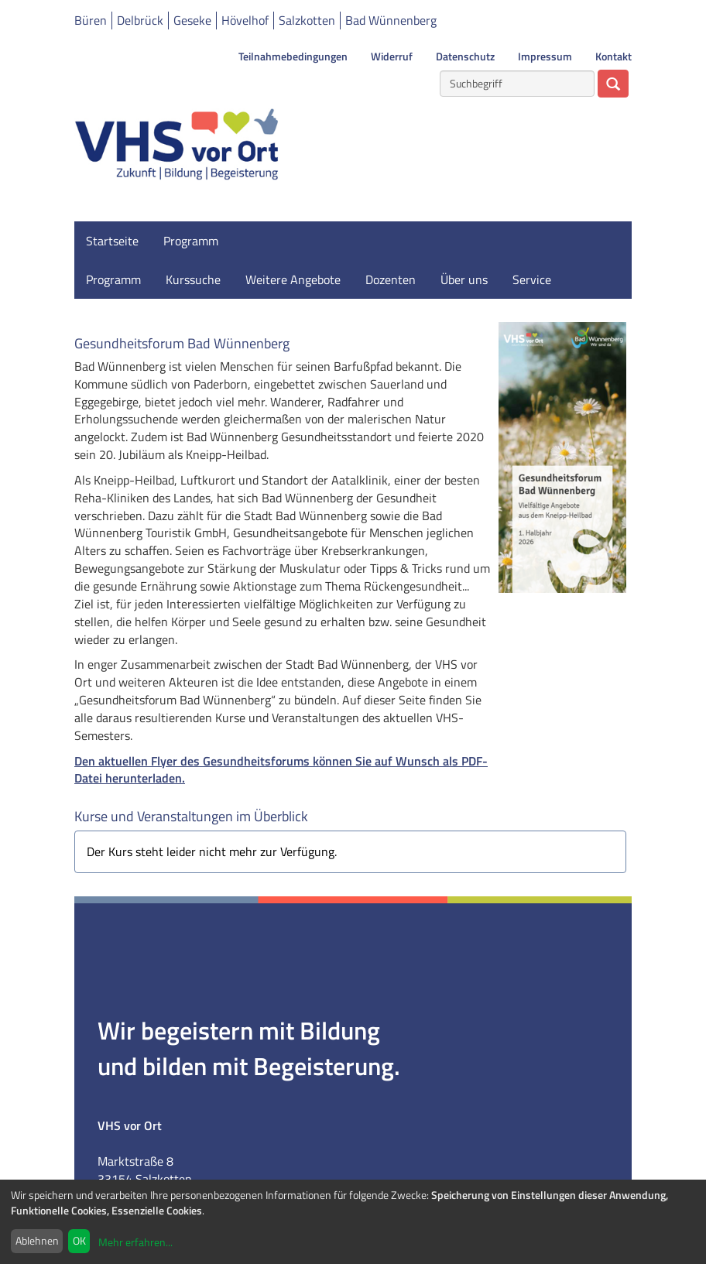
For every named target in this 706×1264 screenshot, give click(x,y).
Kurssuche (193, 279)
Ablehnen (37, 1240)
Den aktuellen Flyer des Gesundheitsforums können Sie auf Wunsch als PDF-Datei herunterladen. (281, 770)
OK (79, 1240)
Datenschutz (465, 56)
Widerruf (392, 56)
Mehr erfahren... (135, 1242)
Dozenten (390, 279)
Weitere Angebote (293, 279)
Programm (190, 240)
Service (531, 279)
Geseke (192, 20)
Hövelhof (245, 20)
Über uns (464, 279)
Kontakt (613, 56)
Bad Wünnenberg (391, 20)
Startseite (112, 240)
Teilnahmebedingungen (293, 56)
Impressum (545, 56)
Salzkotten (307, 20)
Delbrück (140, 20)
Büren (90, 20)
